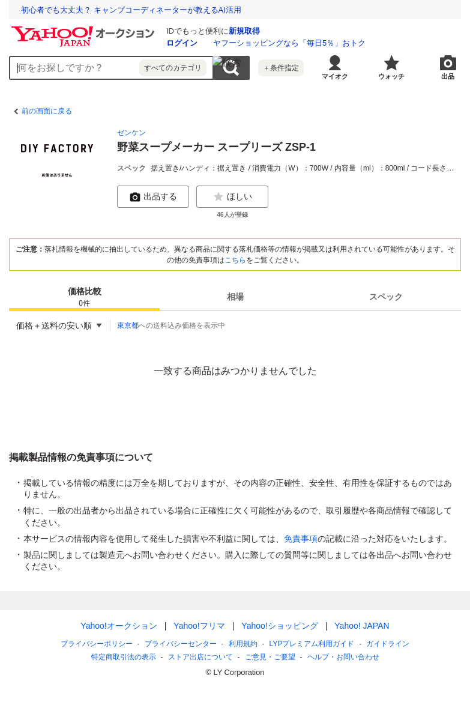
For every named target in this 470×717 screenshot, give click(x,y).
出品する (153, 197)
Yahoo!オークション (118, 626)
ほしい (232, 197)
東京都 (128, 325)
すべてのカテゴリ (173, 68)
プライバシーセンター (181, 644)
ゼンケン (131, 133)
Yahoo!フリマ (198, 626)
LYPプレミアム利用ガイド (312, 644)
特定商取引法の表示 (123, 657)
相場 (235, 296)
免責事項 (301, 538)
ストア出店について (200, 657)
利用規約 (243, 644)
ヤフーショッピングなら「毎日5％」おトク (289, 42)
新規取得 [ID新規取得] (244, 30)
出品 (447, 76)
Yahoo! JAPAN (361, 626)
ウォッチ (391, 76)
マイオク (335, 76)
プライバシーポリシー (97, 644)
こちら (235, 260)
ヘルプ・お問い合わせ (343, 657)
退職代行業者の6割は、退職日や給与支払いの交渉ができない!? (132, 9)
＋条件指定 (281, 68)
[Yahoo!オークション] (84, 29)
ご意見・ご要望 (270, 657)
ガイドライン (387, 644)
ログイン (181, 42)
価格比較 (84, 297)
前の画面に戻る (47, 111)
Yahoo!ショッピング (279, 626)
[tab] (84, 296)
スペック (386, 296)
